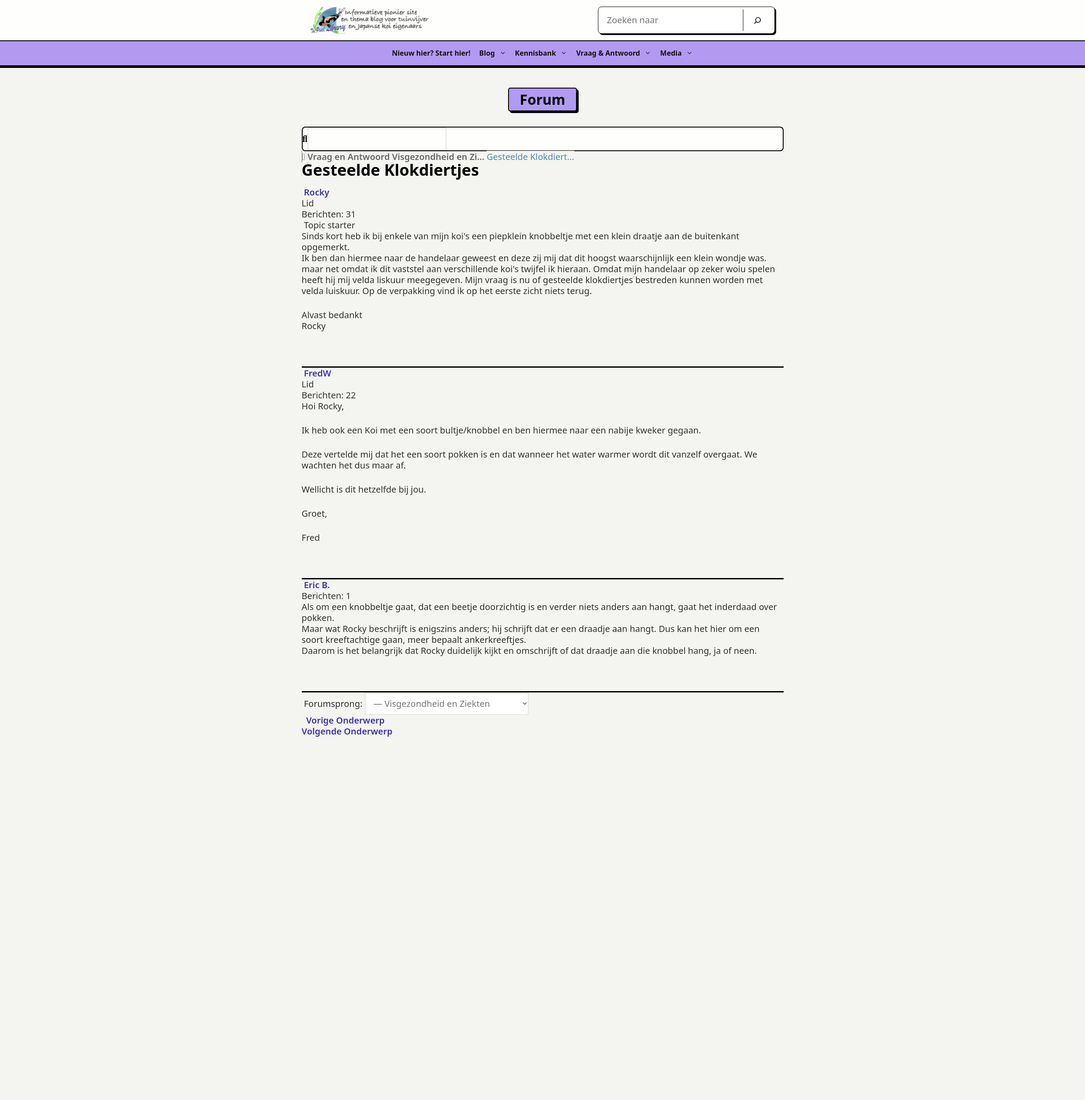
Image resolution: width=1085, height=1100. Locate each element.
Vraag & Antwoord (616, 53)
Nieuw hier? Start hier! (431, 53)
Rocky (316, 192)
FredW (317, 373)
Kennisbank (543, 53)
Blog (495, 53)
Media (678, 53)
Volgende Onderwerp (349, 731)
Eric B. (317, 585)
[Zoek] (757, 20)
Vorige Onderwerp (343, 720)
